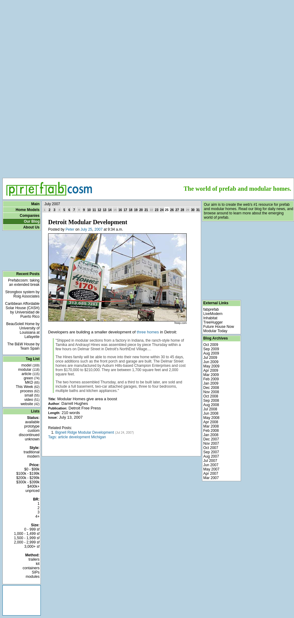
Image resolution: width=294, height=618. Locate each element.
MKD (32, 382)
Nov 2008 (211, 392)
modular (29, 369)
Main (35, 204)
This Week (28, 387)
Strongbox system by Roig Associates (22, 294)
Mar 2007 (211, 478)
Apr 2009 (210, 370)
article (30, 374)
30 (192, 210)
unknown (32, 439)
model (30, 365)
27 (177, 210)
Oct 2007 (210, 448)
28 (182, 210)
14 (110, 210)
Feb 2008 (211, 430)
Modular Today (215, 331)
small (32, 395)
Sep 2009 (211, 349)
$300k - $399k (28, 482)
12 (99, 210)
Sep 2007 (211, 452)
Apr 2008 (210, 422)
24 (161, 210)
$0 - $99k (32, 469)
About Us (31, 227)
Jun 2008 (210, 413)
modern (33, 456)
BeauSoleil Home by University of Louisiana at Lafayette (23, 330)
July (83, 229)
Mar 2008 (211, 426)
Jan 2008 (210, 435)
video (32, 399)
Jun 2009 (210, 362)
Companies (30, 215)
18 (130, 210)
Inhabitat (210, 318)
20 (141, 210)
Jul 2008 (210, 409)
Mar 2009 (211, 375)
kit (38, 564)
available (32, 422)
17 (125, 210)
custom (34, 430)
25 (90, 229)
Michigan (98, 437)
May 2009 (211, 366)
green (32, 378)
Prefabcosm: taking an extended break (24, 282)
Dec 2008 (211, 388)
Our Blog (32, 221)
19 (136, 210)
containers (31, 568)
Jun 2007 (210, 465)
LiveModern (213, 314)
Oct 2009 (210, 345)
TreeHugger (213, 322)
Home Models (28, 210)
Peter (70, 229)
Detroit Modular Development (87, 222)
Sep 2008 (211, 400)
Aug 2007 (211, 456)
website (30, 404)
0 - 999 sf (32, 529)
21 (146, 210)
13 (104, 210)
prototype (32, 426)
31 (198, 210)
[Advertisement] (148, 46)
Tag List (33, 359)
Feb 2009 (211, 379)
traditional (32, 452)
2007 (98, 229)
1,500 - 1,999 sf (27, 538)
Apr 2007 (210, 473)
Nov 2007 (211, 443)
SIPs (36, 572)
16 (120, 210)
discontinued (29, 435)
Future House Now (218, 326)
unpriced (32, 491)
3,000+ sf (32, 546)
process (30, 391)
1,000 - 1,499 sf (27, 534)
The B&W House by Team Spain (23, 346)
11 (94, 210)
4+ (37, 516)
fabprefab (211, 309)
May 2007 (211, 469)
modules (33, 576)
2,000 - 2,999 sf (27, 542)
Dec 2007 (211, 439)
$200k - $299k (28, 478)
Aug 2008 (211, 405)
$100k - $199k (28, 473)
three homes (148, 332)
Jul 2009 (210, 357)
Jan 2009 (210, 383)
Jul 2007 (210, 461)
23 (156, 210)
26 (172, 210)
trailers (34, 559)
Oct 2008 (210, 396)
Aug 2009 (211, 353)
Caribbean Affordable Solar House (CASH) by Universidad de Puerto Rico (22, 310)
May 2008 (211, 418)
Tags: (52, 437)
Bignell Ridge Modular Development (84, 432)
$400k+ (33, 486)
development (79, 437)
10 (89, 210)
